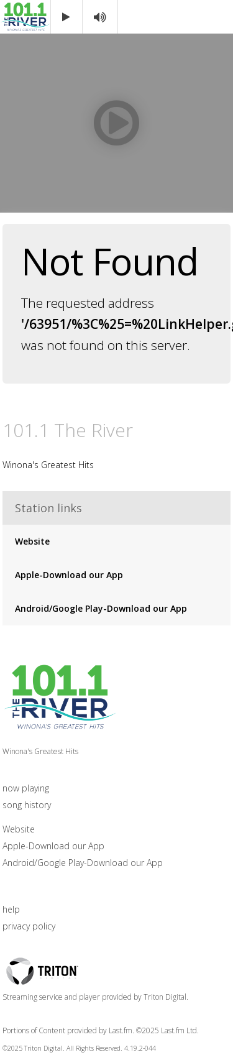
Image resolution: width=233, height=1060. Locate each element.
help (11, 909)
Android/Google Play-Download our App (101, 608)
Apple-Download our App (69, 575)
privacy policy (28, 926)
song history (26, 805)
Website (32, 541)
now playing (25, 788)
